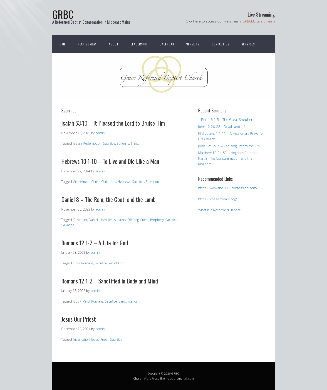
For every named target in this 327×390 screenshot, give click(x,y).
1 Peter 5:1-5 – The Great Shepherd (226, 119)
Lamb (121, 220)
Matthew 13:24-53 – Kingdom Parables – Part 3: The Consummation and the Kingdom (229, 158)
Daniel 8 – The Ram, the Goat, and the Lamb (108, 199)
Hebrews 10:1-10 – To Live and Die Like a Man (110, 161)
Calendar (167, 44)
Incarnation (81, 339)
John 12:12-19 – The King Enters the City (229, 146)
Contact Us (220, 44)
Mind (86, 301)
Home (62, 44)
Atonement (81, 181)
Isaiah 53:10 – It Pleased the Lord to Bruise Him (113, 123)
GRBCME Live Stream (259, 21)
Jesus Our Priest (78, 319)
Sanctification (128, 301)
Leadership (139, 44)
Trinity (135, 143)
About (114, 44)
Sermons (192, 44)
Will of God (116, 263)
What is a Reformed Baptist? (220, 210)
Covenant (80, 220)
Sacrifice (109, 143)
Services (248, 44)
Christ (95, 181)
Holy (76, 263)
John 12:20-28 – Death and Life (222, 126)
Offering (133, 220)
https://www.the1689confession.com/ (227, 188)
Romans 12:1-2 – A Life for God (94, 242)
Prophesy (157, 220)
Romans (87, 263)
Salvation (152, 181)
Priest (144, 220)
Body (77, 301)
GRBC (63, 14)
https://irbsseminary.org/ (217, 199)
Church (138, 378)
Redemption (92, 143)
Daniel (93, 220)
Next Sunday (87, 44)
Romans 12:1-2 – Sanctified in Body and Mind (109, 280)
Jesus (112, 220)
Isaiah (77, 143)
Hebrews (124, 181)
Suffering (123, 143)
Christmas (108, 181)
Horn (103, 220)
